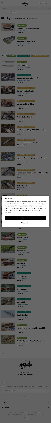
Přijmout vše (24, 223)
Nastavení (25, 218)
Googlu (35, 206)
